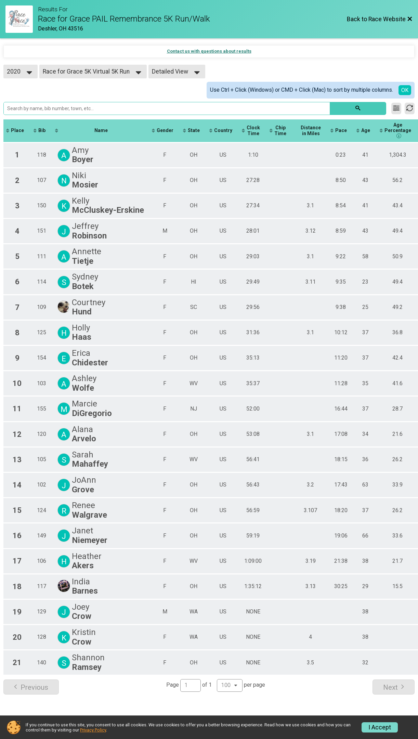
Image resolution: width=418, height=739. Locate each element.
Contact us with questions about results (209, 51)
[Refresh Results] (410, 108)
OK (404, 90)
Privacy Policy (93, 729)
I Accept (379, 727)
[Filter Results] (396, 108)
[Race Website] (21, 19)
